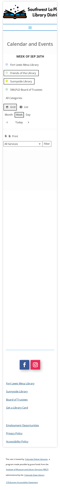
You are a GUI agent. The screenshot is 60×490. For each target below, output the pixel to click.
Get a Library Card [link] (17, 407)
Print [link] (11, 137)
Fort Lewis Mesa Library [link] (20, 383)
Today (18, 122)
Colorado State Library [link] (34, 475)
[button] (30, 27)
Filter (47, 144)
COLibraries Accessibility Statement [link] (22, 482)
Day (28, 114)
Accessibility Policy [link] (17, 441)
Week (19, 114)
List (23, 107)
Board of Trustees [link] (17, 399)
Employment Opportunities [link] (22, 425)
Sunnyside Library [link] (17, 391)
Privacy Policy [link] (14, 433)
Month (9, 114)
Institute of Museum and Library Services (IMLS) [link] (27, 469)
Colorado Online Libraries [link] (36, 459)
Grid (10, 107)
